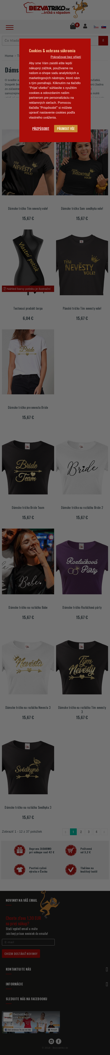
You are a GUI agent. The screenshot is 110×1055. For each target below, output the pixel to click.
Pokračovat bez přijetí (66, 57)
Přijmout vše (66, 128)
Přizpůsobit (40, 128)
